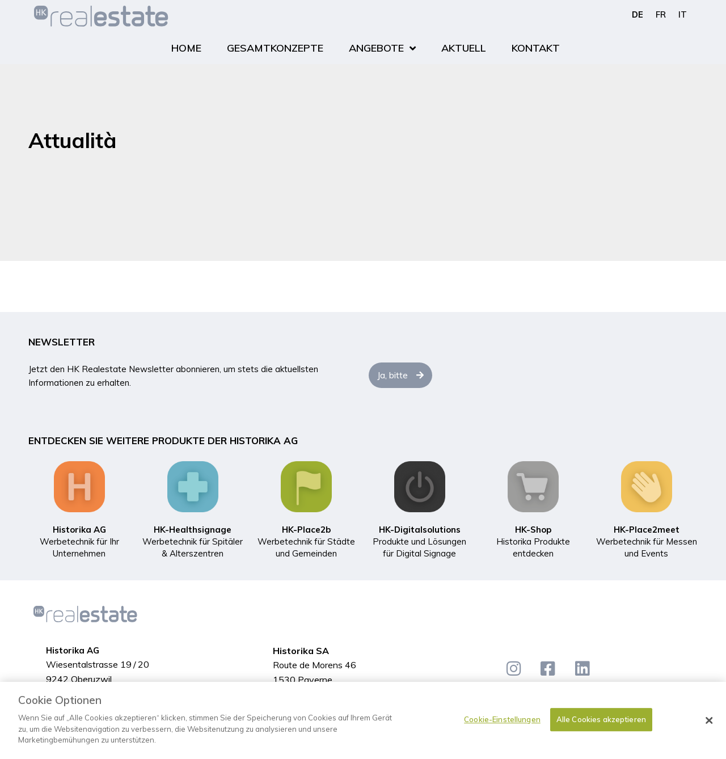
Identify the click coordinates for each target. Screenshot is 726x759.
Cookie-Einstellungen (502, 719)
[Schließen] (709, 720)
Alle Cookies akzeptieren (601, 719)
